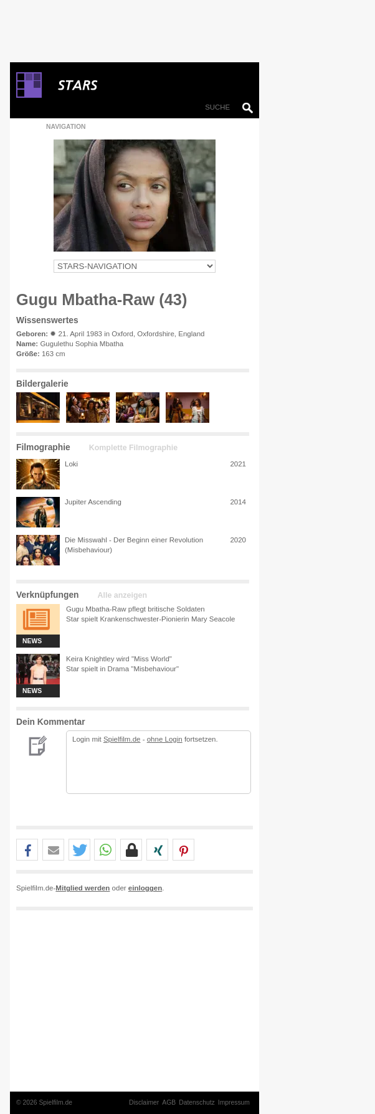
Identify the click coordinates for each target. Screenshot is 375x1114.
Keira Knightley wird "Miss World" (119, 659)
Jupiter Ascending (93, 502)
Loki (71, 464)
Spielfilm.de (122, 739)
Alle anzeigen (122, 595)
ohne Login (165, 739)
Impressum (234, 1102)
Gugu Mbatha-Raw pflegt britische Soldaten (135, 609)
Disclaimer (144, 1102)
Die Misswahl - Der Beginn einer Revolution (134, 540)
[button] (27, 850)
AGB (169, 1102)
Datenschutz (197, 1102)
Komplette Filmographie (133, 447)
